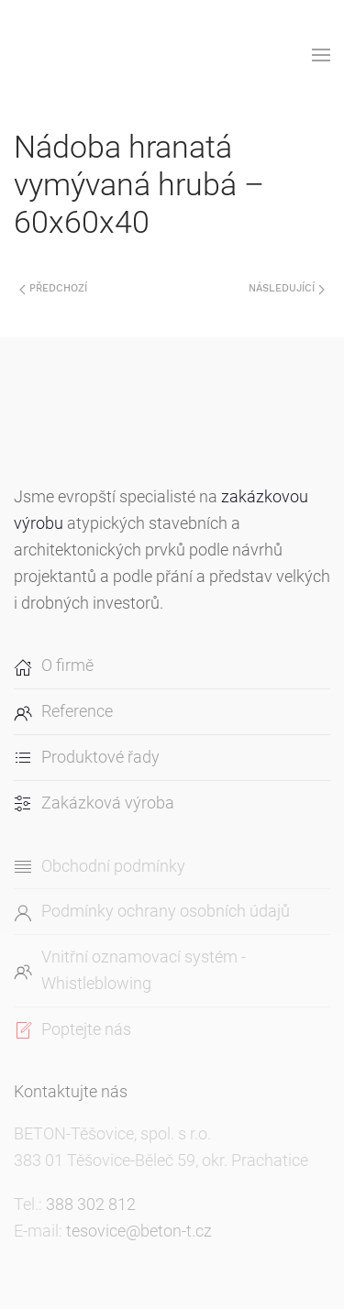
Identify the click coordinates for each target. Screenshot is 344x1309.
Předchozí (53, 288)
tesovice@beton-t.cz (139, 1230)
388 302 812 (91, 1204)
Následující (287, 288)
